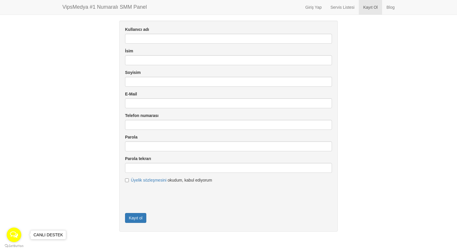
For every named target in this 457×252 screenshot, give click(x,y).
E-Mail (131, 94)
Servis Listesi (342, 7)
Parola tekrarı (138, 158)
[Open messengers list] (14, 235)
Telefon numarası (142, 115)
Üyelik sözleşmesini (148, 180)
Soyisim (133, 72)
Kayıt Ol (370, 7)
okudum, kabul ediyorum (168, 180)
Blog (390, 7)
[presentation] (169, 197)
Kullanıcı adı (137, 29)
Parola (131, 137)
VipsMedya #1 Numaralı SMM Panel (104, 7)
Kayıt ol (136, 218)
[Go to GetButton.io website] (14, 246)
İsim (129, 51)
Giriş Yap (313, 7)
